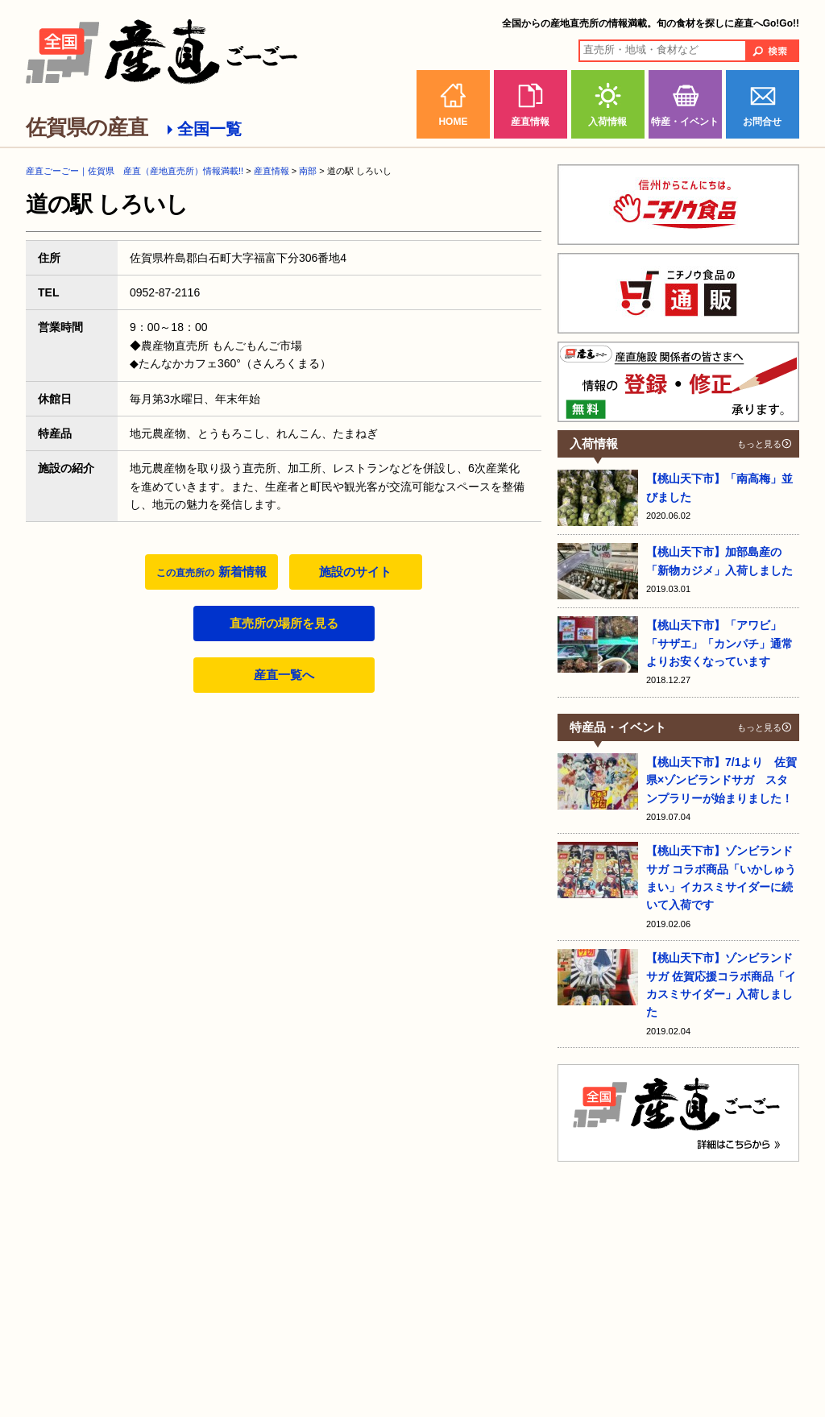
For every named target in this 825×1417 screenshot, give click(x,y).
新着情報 (211, 571)
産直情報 (530, 121)
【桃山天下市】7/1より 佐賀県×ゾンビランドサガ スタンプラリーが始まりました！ (721, 780)
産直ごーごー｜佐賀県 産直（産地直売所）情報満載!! (134, 171)
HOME (452, 121)
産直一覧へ (284, 675)
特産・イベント (685, 121)
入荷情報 (607, 121)
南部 (308, 171)
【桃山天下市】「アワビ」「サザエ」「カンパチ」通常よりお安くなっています (719, 643)
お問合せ (762, 121)
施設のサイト (355, 571)
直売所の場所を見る (284, 623)
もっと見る (759, 444)
